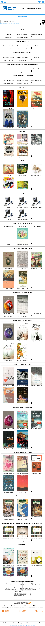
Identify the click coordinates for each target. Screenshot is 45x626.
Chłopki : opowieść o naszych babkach (29, 584)
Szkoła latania (7, 588)
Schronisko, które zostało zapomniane (29, 589)
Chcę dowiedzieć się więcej (16, 625)
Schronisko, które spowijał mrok (19, 595)
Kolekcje (18, 23)
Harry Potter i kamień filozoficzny (10, 589)
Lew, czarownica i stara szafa (9, 584)
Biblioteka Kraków (22, 16)
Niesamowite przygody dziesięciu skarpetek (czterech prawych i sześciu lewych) (18, 587)
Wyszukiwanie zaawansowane (7, 23)
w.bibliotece (36, 605)
